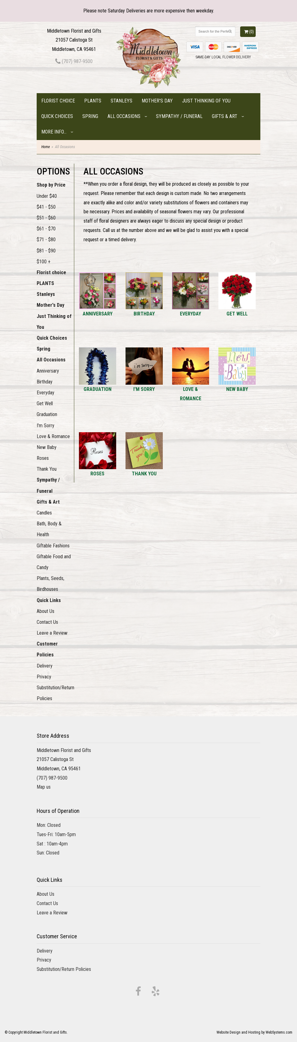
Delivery (45, 666)
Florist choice (58, 101)
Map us (44, 787)
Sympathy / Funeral (179, 116)
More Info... (53, 132)
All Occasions (123, 116)
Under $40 (47, 196)
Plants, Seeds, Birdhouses (50, 583)
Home (45, 147)
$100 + (43, 262)
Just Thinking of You (206, 101)
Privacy (44, 677)
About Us (45, 611)
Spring (90, 116)
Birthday (45, 382)
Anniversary (48, 371)
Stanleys (121, 101)
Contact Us (47, 622)
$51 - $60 (46, 218)
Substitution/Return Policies (55, 693)
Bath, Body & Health (49, 529)
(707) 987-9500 (74, 61)
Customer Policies (47, 649)
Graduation (47, 414)
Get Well (45, 403)
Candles (44, 513)
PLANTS (92, 101)
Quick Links (49, 600)
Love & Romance (53, 436)
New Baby (47, 447)
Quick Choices (57, 116)
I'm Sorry (45, 425)
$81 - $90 (46, 251)
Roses (43, 458)
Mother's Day (157, 101)
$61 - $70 (46, 229)
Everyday (45, 393)
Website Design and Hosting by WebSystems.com (254, 1032)
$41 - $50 (46, 207)
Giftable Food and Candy (54, 562)
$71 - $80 (46, 239)
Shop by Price (51, 185)
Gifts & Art (224, 116)
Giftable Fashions (53, 546)
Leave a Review (52, 633)
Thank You (47, 469)
